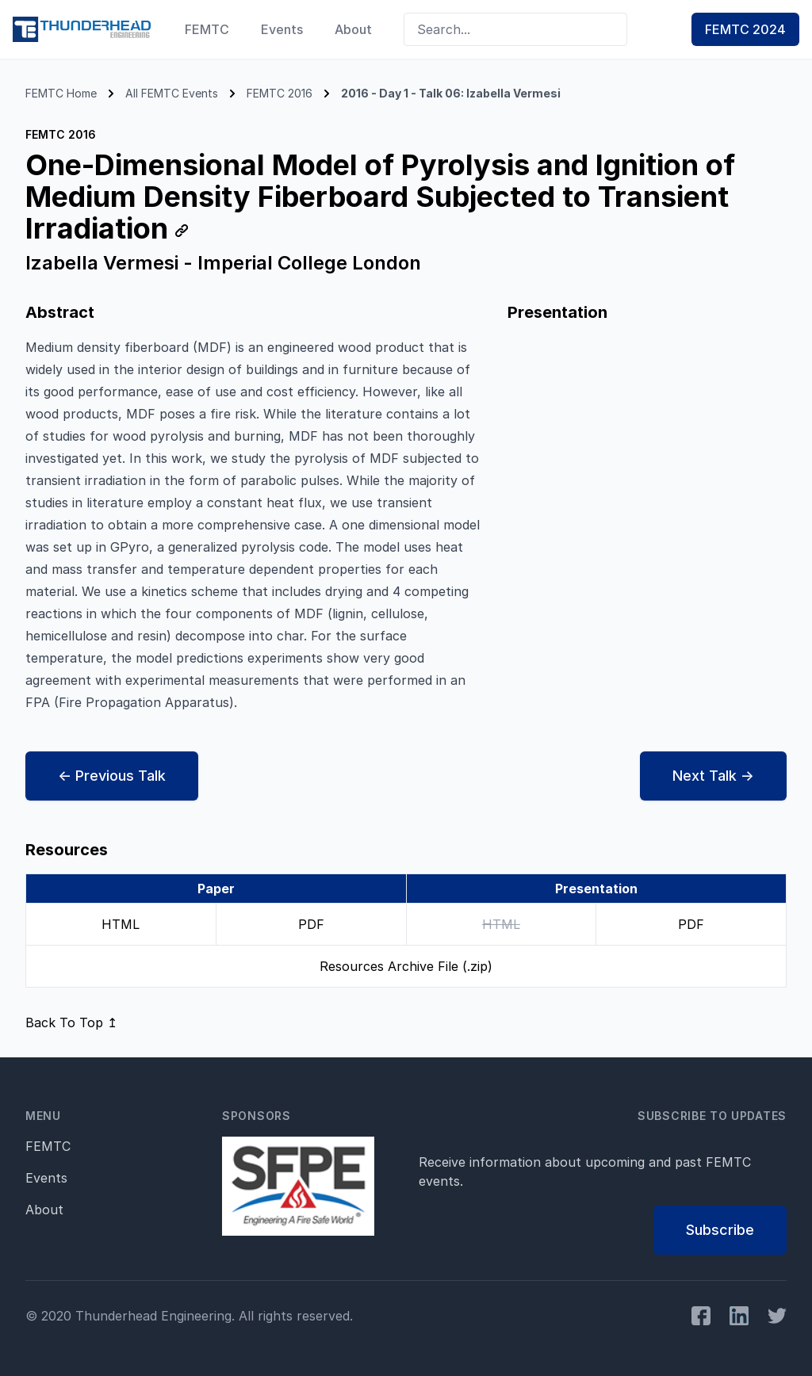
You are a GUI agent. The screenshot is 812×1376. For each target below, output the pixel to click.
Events (282, 29)
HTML (121, 924)
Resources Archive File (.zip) (406, 966)
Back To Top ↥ (71, 1022)
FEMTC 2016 (279, 93)
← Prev (112, 776)
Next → (713, 776)
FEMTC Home (61, 93)
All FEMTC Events (171, 93)
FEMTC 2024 (745, 29)
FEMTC (207, 29)
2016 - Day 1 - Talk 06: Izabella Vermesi (451, 93)
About (353, 29)
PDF (311, 924)
